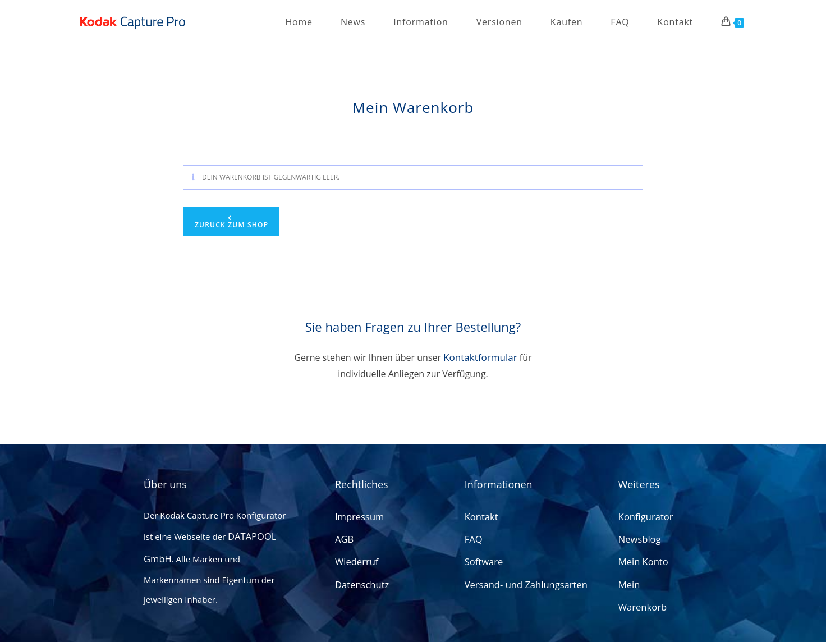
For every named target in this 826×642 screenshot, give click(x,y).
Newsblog (637, 541)
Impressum (357, 521)
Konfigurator (643, 521)
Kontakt (480, 521)
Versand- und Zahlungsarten (520, 580)
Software (482, 560)
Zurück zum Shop (231, 225)
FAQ (473, 541)
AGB (343, 541)
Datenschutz (359, 580)
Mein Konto (641, 560)
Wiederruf (354, 560)
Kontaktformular (480, 357)
